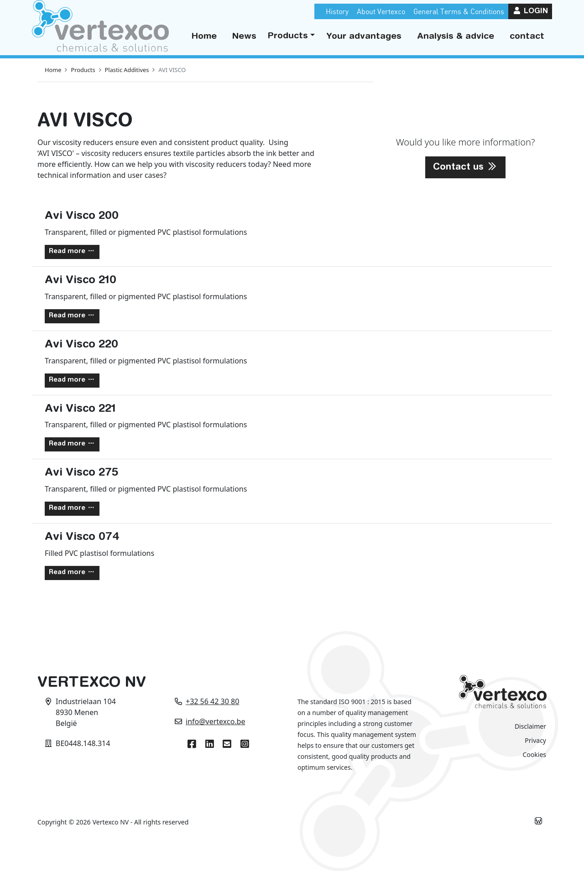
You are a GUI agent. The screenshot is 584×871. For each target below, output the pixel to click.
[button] (291, 36)
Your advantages (364, 36)
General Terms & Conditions (458, 11)
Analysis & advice (455, 36)
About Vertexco (381, 11)
